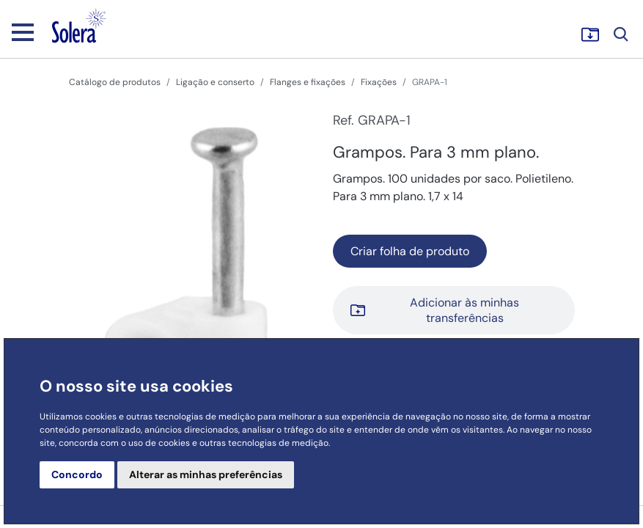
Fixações (379, 82)
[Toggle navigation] (22, 31)
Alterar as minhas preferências (205, 474)
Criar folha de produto (409, 251)
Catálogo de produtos (115, 82)
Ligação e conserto (215, 82)
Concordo (77, 474)
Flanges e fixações (307, 82)
